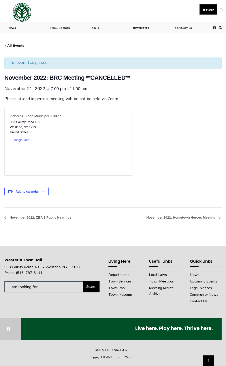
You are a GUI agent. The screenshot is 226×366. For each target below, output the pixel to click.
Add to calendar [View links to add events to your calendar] (27, 191)
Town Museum (120, 294)
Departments (119, 274)
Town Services (120, 281)
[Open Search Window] (220, 28)
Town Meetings (161, 281)
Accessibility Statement (112, 350)
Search (91, 286)
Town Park (117, 288)
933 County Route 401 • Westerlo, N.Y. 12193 (42, 267)
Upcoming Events (203, 281)
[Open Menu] (221, 9)
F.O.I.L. (96, 28)
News (12, 28)
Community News (204, 294)
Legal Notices (60, 28)
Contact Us (183, 28)
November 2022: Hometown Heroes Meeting (181, 217)
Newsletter (141, 28)
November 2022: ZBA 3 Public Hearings (40, 217)
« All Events (14, 45)
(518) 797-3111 (29, 272)
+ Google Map (19, 140)
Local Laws (158, 274)
